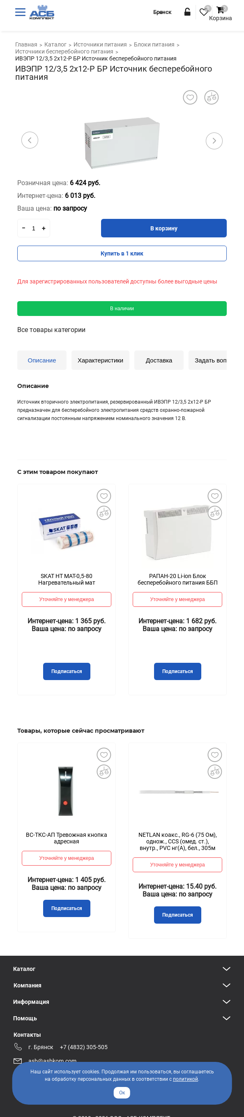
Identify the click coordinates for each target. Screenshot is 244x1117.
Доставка (159, 360)
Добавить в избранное (103, 496)
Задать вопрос (215, 360)
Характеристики (100, 360)
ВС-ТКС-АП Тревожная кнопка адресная (66, 838)
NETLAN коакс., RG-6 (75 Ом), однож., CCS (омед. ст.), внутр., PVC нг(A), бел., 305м (177, 841)
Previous (30, 140)
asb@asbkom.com (52, 1061)
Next (214, 140)
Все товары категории (51, 330)
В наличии (122, 308)
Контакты (27, 1034)
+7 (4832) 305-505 (84, 1047)
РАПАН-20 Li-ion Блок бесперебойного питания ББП (178, 579)
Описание (42, 360)
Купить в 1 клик (122, 253)
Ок (122, 1093)
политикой (185, 1079)
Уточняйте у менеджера (66, 599)
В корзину (163, 228)
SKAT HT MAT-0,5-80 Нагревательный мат (66, 579)
